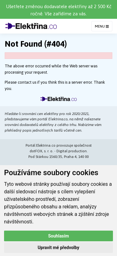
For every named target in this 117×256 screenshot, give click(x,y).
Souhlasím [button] (58, 235)
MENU (102, 26)
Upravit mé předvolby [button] (58, 247)
